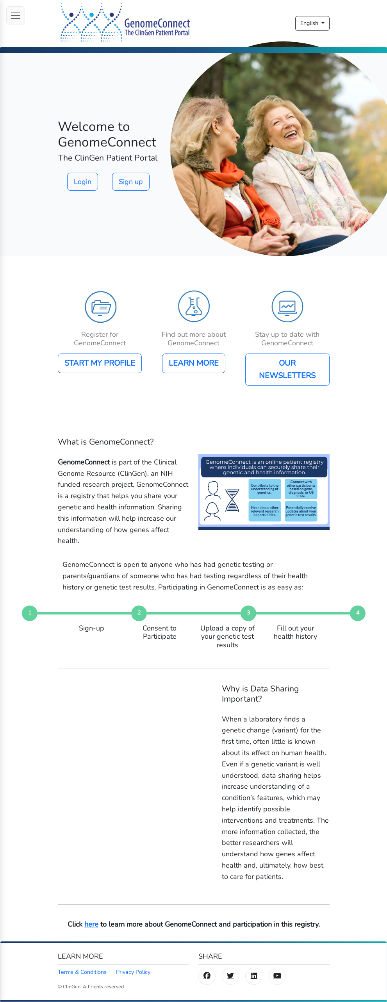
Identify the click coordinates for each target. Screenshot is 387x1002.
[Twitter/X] (230, 976)
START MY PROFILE (99, 363)
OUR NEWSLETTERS (287, 369)
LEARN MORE (194, 363)
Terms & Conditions (82, 972)
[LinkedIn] (253, 976)
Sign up (131, 181)
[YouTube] (277, 976)
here (91, 924)
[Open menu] (15, 15)
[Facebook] (207, 976)
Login (82, 181)
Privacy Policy (133, 972)
